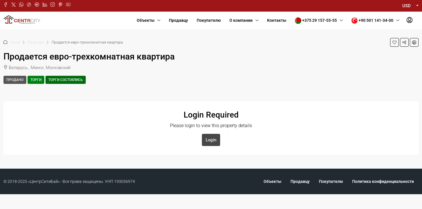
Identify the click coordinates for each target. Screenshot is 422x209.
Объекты (145, 20)
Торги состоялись (65, 80)
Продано (14, 80)
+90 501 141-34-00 (372, 20)
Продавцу (178, 20)
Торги (35, 80)
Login (211, 140)
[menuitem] (409, 20)
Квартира (36, 42)
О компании (241, 20)
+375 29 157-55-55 (316, 20)
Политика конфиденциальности (383, 181)
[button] (394, 42)
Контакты (276, 20)
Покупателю (209, 20)
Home (15, 42)
